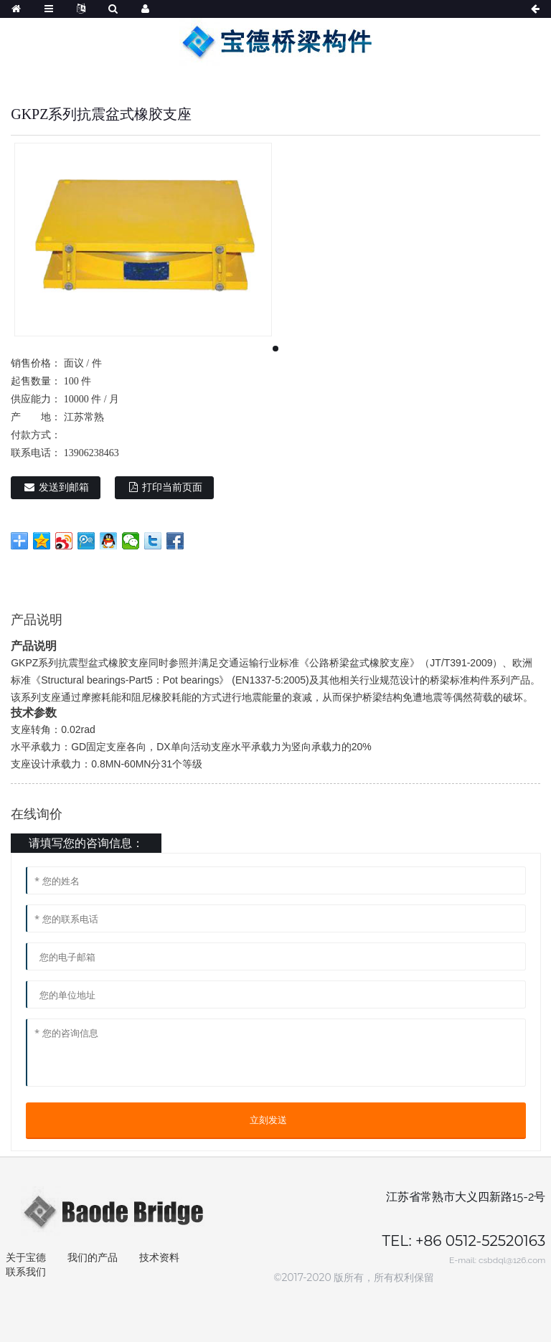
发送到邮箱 (64, 487)
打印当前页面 (172, 487)
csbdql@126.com (512, 1260)
